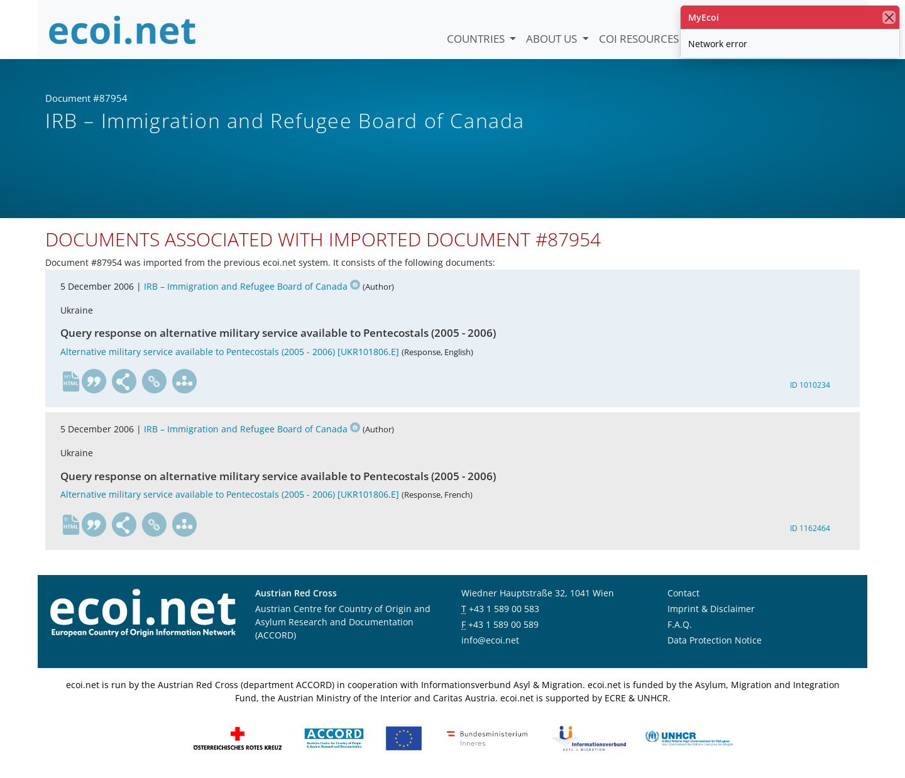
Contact (683, 593)
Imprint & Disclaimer (711, 609)
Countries (477, 38)
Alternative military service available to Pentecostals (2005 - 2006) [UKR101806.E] (229, 352)
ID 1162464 (810, 528)
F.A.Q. (679, 624)
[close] (889, 17)
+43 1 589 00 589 (503, 624)
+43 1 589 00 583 (504, 609)
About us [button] (552, 38)
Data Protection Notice (714, 640)
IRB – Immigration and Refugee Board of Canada (252, 286)
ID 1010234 (810, 385)
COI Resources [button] (640, 38)
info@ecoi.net (490, 640)
